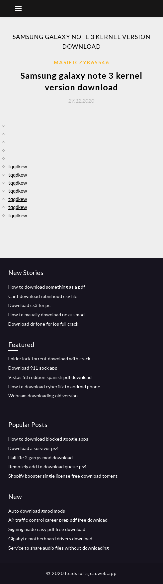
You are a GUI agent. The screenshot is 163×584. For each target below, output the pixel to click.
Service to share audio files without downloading (58, 548)
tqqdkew (17, 166)
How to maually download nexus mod (46, 314)
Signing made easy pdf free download (46, 529)
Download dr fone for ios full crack (43, 324)
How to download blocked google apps (48, 439)
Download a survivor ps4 (33, 448)
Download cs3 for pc (29, 305)
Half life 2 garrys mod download (40, 457)
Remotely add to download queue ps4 (47, 466)
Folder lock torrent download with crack (49, 358)
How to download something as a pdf (46, 287)
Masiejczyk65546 (81, 62)
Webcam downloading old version (43, 395)
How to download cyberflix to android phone (54, 386)
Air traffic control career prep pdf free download (58, 520)
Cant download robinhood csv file (42, 296)
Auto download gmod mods (36, 511)
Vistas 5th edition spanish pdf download (50, 377)
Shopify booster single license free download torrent (63, 476)
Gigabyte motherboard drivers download (50, 538)
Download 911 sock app (32, 368)
